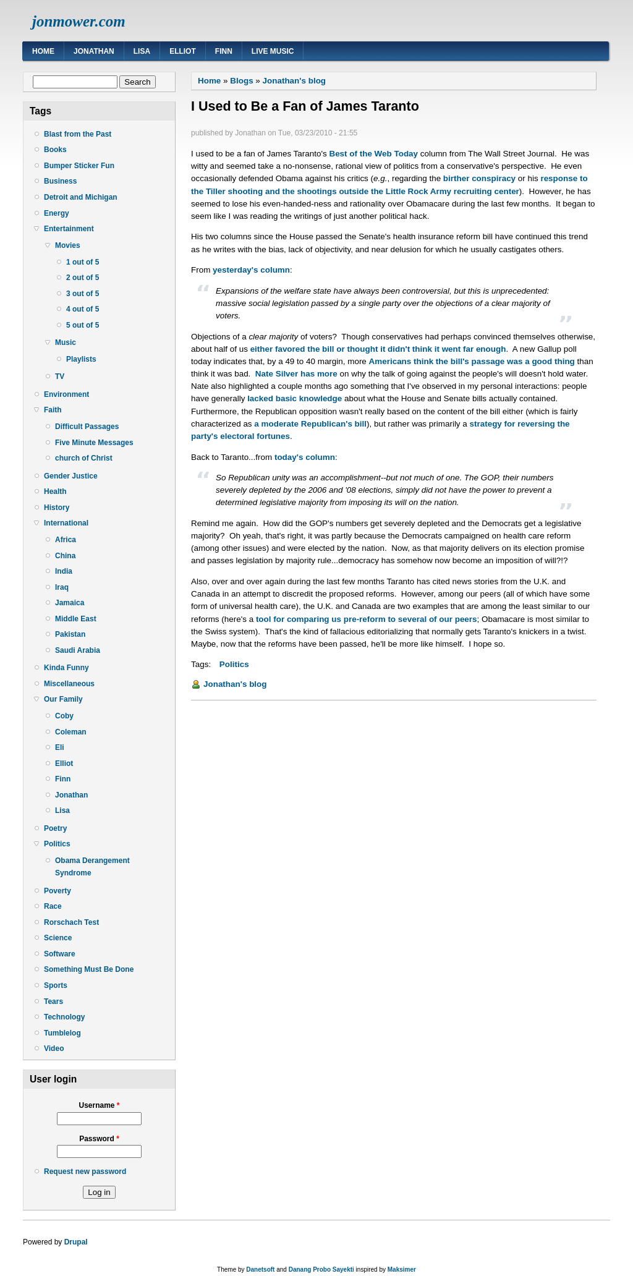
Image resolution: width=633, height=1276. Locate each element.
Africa (65, 539)
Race (53, 906)
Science (58, 938)
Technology (64, 1017)
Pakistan (70, 634)
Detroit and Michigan (80, 197)
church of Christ (84, 458)
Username (99, 1105)
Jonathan (94, 51)
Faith (53, 410)
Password (99, 1138)
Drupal (76, 1242)
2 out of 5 (82, 277)
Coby (64, 716)
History (56, 507)
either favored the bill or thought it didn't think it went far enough (378, 349)
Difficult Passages (87, 426)
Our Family (63, 699)
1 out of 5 (82, 262)
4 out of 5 (82, 309)
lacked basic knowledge (294, 398)
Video (54, 1048)
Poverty (57, 891)
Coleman (71, 732)
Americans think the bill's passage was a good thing (472, 361)
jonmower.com (78, 21)
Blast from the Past (77, 134)
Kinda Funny (66, 667)
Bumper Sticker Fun (79, 165)
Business (60, 181)
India (63, 571)
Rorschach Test (71, 922)
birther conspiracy (479, 178)
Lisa (142, 51)
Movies (67, 245)
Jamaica (69, 602)
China (65, 555)
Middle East (75, 619)
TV (59, 376)
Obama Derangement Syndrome (92, 866)
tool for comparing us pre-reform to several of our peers (366, 619)
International (66, 523)
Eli (59, 747)
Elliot (182, 51)
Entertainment (69, 228)
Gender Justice (71, 476)
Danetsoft (260, 1269)
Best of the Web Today (373, 153)
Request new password (85, 1171)
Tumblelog (62, 1033)
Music (65, 342)
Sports (55, 985)
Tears (53, 1001)
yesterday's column (251, 269)
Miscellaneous (69, 683)
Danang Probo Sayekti (321, 1269)
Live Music (273, 51)
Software (59, 954)
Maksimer (402, 1269)
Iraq (62, 587)
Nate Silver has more (296, 373)
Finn (223, 51)
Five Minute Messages (94, 442)
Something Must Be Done (89, 969)
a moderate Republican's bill (310, 423)
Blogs (241, 80)
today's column (304, 457)
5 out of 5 (82, 325)
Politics (57, 844)
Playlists (81, 359)
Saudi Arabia (77, 650)
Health (55, 491)
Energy (56, 213)
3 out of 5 (82, 293)
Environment (66, 394)
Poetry (55, 828)
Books (55, 149)
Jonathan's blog (294, 80)
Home (43, 51)
